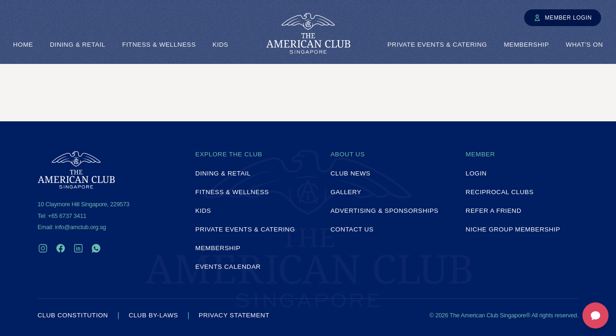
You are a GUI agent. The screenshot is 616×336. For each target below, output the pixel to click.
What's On (584, 44)
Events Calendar (228, 266)
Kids (220, 44)
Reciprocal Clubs (500, 192)
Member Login (562, 17)
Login (476, 173)
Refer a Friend (493, 210)
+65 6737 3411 (67, 215)
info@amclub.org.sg (80, 227)
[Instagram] (43, 248)
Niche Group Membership (513, 229)
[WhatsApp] (96, 248)
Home (23, 44)
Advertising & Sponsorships (384, 210)
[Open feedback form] (595, 315)
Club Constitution (73, 315)
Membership (526, 44)
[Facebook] (60, 248)
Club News (351, 173)
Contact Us (352, 229)
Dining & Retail (77, 44)
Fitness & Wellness (159, 44)
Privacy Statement (234, 315)
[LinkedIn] (78, 248)
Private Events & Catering (437, 44)
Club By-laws (153, 315)
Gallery (346, 192)
